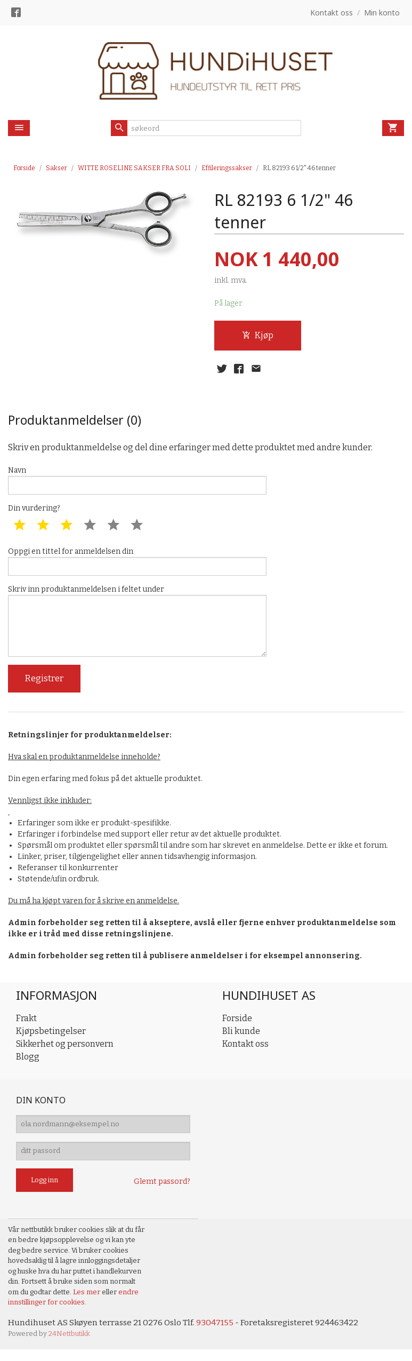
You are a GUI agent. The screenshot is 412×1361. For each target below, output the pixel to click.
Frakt (26, 1026)
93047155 (217, 1333)
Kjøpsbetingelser (51, 1039)
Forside (24, 168)
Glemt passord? (162, 1192)
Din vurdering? (34, 510)
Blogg (27, 1065)
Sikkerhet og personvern (65, 1052)
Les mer (87, 1303)
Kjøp (257, 335)
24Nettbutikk (69, 1345)
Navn (137, 482)
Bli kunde (241, 1039)
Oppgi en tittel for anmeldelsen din (137, 564)
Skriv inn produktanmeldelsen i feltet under (137, 627)
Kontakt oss (245, 1052)
